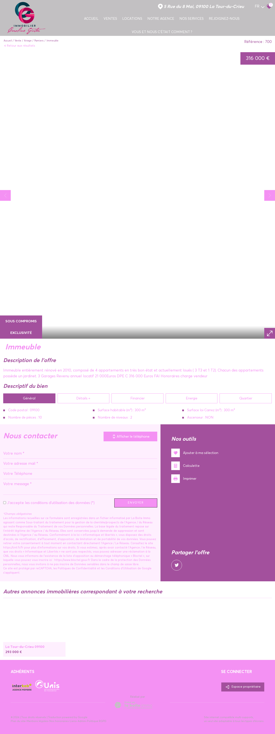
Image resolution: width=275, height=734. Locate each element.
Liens (73, 721)
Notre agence (160, 18)
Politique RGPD (96, 721)
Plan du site (18, 721)
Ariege (28, 41)
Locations (132, 18)
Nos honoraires (59, 721)
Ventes (110, 18)
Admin (82, 721)
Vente (18, 41)
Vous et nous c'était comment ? (162, 32)
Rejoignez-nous (224, 18)
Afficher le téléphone (130, 436)
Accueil (91, 18)
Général (29, 398)
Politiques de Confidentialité (77, 568)
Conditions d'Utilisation (121, 568)
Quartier (245, 398)
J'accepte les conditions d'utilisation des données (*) (51, 503)
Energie (191, 398)
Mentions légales (37, 721)
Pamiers (39, 41)
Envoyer (136, 502)
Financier (137, 398)
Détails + (83, 398)
